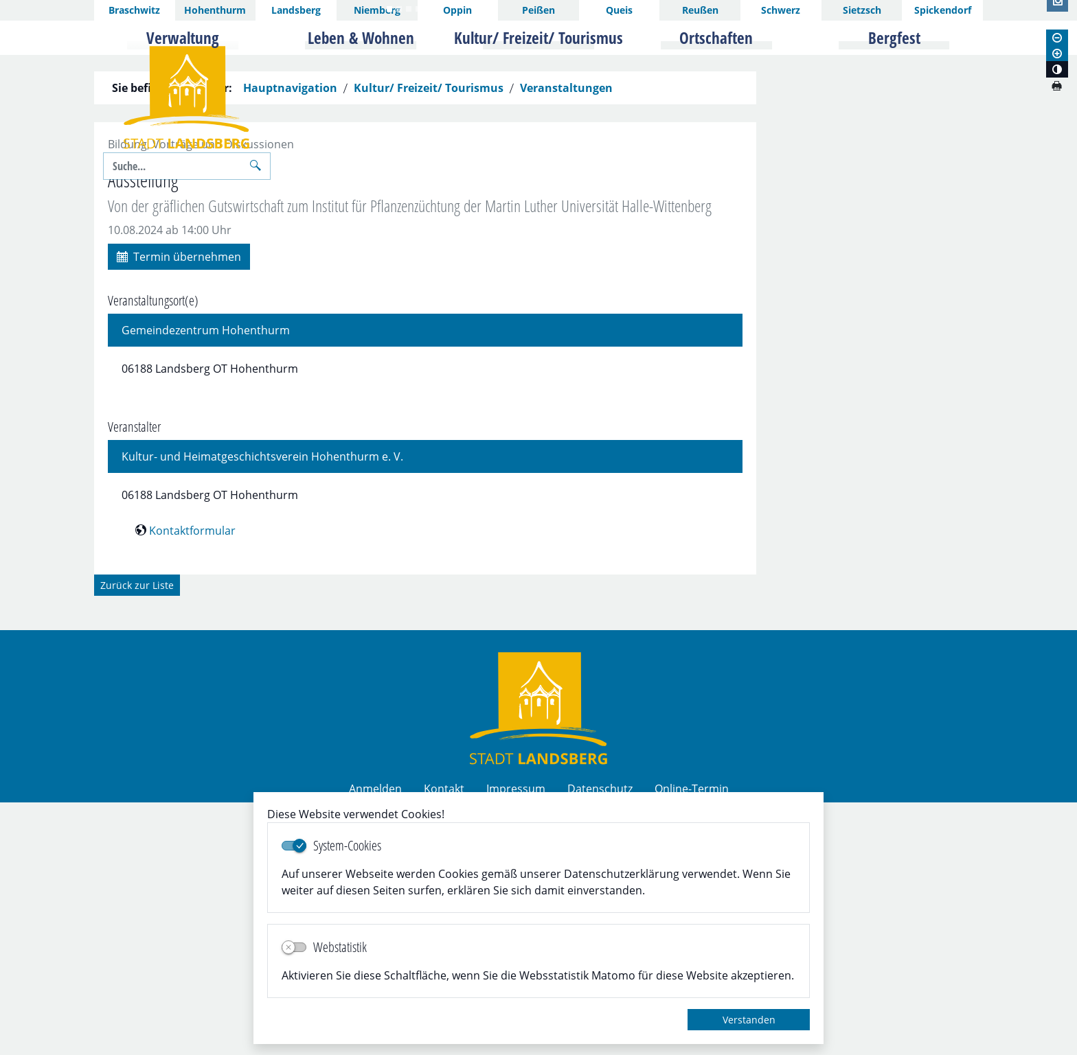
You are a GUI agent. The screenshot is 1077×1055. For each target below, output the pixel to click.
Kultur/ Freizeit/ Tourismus (428, 340)
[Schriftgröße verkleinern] (1057, 38)
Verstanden (749, 1019)
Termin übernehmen (179, 508)
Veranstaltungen (566, 340)
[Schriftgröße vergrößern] (1057, 53)
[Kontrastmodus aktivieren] (1057, 69)
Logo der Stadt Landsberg (186, 97)
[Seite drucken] (1056, 86)
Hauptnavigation (290, 340)
